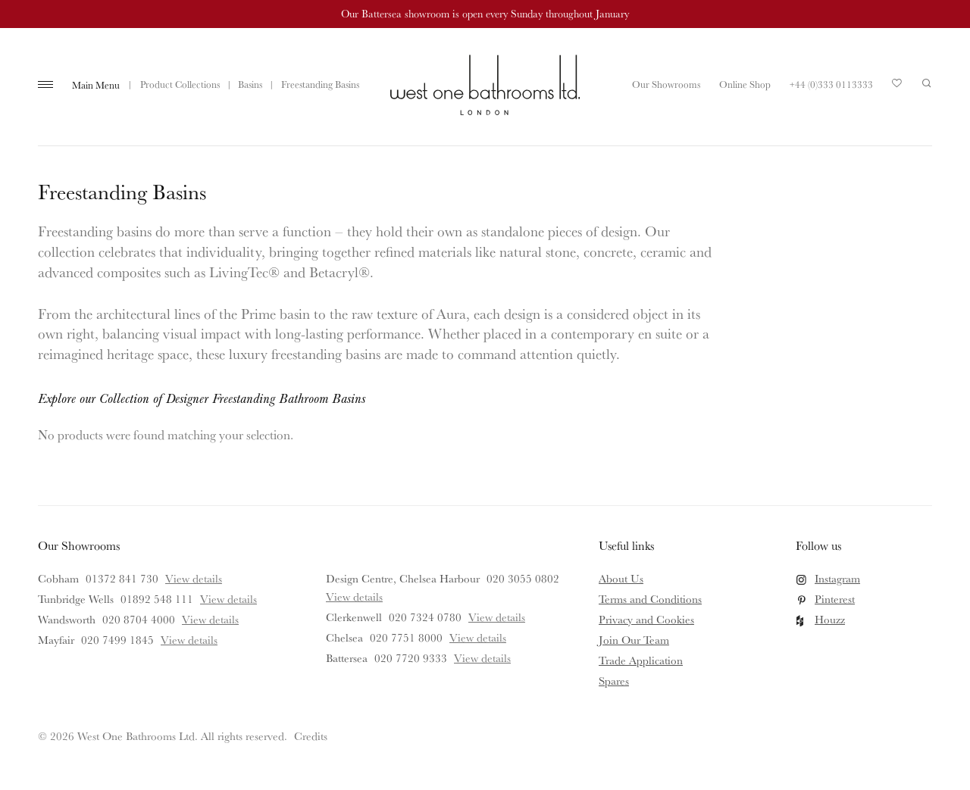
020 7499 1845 (117, 640)
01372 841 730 (122, 578)
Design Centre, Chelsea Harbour (403, 578)
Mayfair (56, 640)
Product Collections (180, 84)
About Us (621, 578)
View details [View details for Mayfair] (189, 640)
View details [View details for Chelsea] (477, 637)
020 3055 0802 (523, 578)
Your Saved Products (897, 87)
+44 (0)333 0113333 (831, 84)
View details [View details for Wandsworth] (210, 619)
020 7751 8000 (406, 637)
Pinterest (835, 599)
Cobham (58, 578)
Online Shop (745, 84)
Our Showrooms (666, 84)
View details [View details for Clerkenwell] (496, 617)
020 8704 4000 (138, 619)
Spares (614, 681)
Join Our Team (634, 640)
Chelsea (344, 637)
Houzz (830, 619)
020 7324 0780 (425, 617)
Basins (250, 84)
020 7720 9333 (410, 658)
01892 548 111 (156, 599)
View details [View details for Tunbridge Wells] (228, 599)
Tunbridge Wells (76, 599)
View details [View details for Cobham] (193, 578)
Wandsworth (66, 619)
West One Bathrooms (485, 85)
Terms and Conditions (650, 599)
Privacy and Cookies (646, 619)
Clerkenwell (354, 617)
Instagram (837, 578)
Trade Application (641, 660)
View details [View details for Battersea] (482, 658)
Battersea (347, 658)
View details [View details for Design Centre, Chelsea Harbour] (354, 596)
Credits (310, 736)
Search (927, 83)
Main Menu (96, 85)
